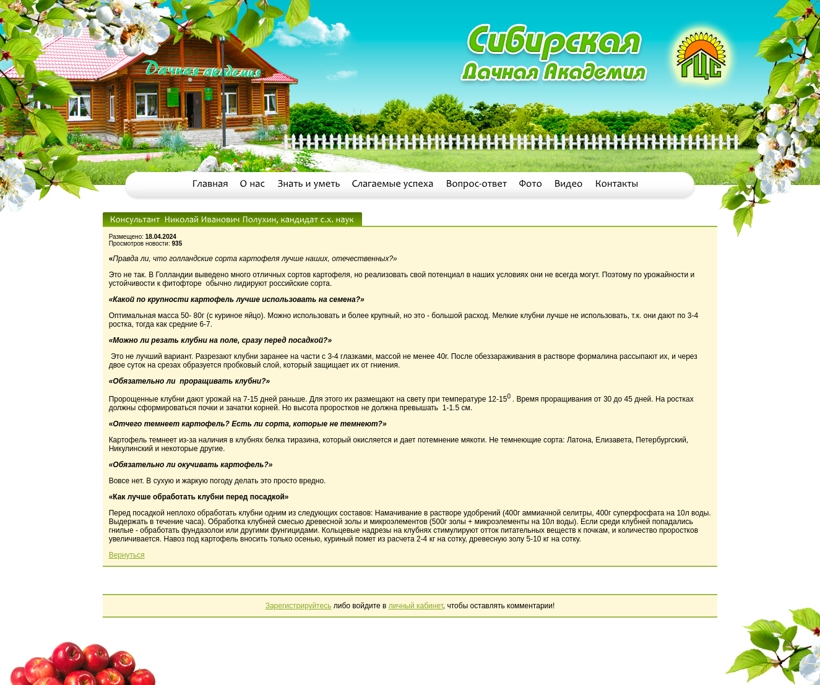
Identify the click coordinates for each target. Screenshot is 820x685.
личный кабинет (416, 605)
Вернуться (127, 555)
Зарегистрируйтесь (298, 605)
